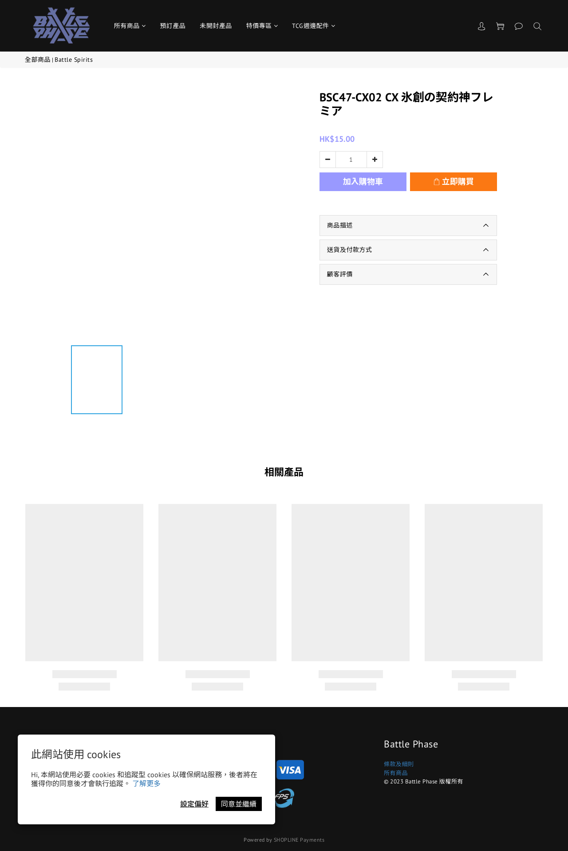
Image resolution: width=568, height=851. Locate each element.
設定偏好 (194, 803)
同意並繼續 (238, 803)
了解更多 (146, 783)
